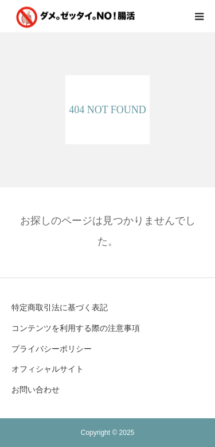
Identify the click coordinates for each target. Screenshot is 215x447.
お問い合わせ (35, 389)
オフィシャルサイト (47, 368)
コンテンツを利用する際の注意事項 (75, 328)
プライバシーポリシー (51, 348)
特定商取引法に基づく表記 (59, 307)
